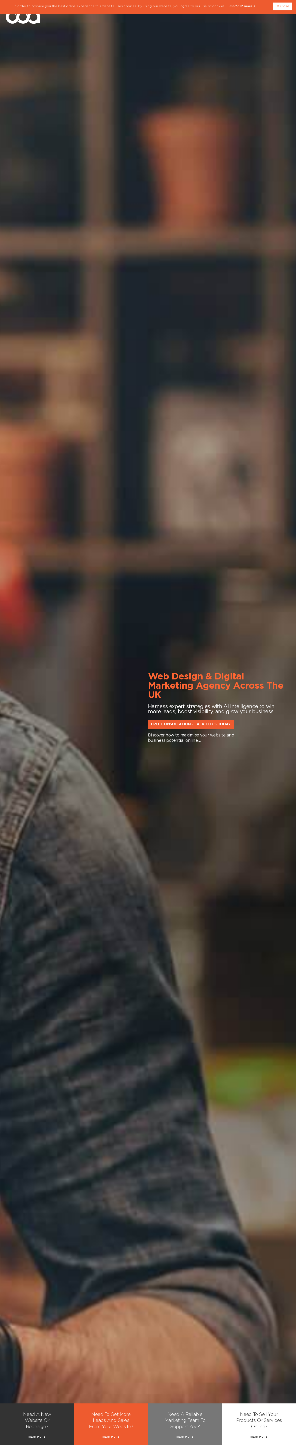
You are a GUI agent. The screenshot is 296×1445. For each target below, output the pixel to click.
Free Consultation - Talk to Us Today (191, 724)
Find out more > (242, 6)
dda (23, 15)
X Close (283, 6)
